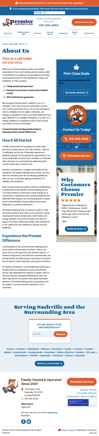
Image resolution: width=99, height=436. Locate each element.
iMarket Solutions (69, 429)
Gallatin (11, 352)
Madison (87, 352)
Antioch (9, 349)
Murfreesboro (26, 355)
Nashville (13, 44)
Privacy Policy (77, 403)
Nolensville (51, 355)
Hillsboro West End (72, 352)
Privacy (91, 405)
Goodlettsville (24, 352)
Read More (78, 3)
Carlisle (68, 349)
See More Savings (75, 93)
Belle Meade (33, 349)
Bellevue (45, 349)
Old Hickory (63, 355)
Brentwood (57, 349)
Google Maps (29, 421)
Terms (94, 405)
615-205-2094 (49, 25)
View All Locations (48, 363)
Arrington (19, 349)
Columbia (79, 349)
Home (5, 44)
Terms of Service (85, 403)
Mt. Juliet (12, 355)
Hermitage (55, 352)
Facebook (23, 421)
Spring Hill (86, 355)
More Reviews (75, 229)
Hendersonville (40, 352)
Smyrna (75, 355)
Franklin (90, 349)
